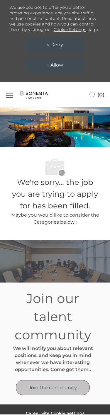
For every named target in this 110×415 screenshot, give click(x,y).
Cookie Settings (70, 29)
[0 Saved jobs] (96, 95)
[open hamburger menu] (9, 94)
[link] (53, 387)
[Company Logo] (39, 94)
